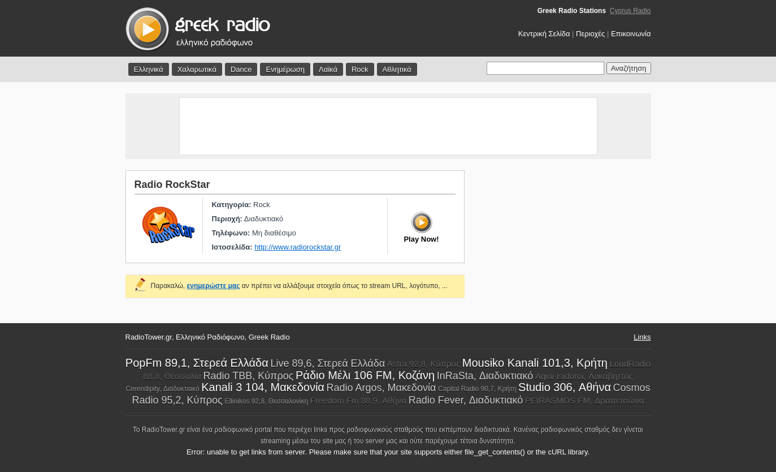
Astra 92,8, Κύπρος (423, 363)
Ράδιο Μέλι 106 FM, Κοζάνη (365, 375)
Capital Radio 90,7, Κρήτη (477, 389)
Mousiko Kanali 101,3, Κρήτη (535, 363)
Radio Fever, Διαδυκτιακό (466, 400)
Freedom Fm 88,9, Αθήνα (358, 400)
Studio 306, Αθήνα (564, 387)
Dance (241, 69)
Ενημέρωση (285, 69)
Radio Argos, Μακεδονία (381, 387)
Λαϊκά (328, 69)
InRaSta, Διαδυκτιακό (485, 375)
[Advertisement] (388, 126)
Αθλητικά (397, 69)
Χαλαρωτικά (196, 69)
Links (642, 337)
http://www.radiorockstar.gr (297, 247)
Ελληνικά (148, 69)
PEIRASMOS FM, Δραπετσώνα (584, 400)
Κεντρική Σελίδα (544, 33)
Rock (360, 69)
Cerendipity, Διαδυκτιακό (162, 389)
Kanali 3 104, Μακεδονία (262, 387)
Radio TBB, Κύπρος (248, 375)
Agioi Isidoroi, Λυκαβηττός (584, 376)
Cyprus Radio (630, 11)
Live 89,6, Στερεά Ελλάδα (327, 363)
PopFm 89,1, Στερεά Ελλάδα (196, 363)
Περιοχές (590, 33)
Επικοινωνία (631, 33)
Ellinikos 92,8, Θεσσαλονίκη (266, 401)
